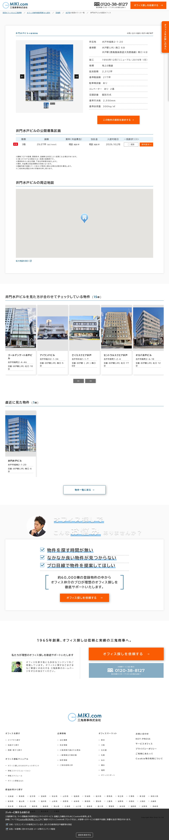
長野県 (66, 806)
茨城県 (87, 801)
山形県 (66, 801)
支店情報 (64, 750)
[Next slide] (90, 386)
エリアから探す (14, 745)
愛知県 (99, 806)
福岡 (104, 775)
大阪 (104, 750)
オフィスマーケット (109, 738)
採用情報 (64, 765)
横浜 (104, 770)
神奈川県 (154, 801)
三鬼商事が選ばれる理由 (70, 755)
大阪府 (142, 806)
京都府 (131, 806)
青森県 (22, 801)
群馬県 (109, 801)
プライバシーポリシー (146, 753)
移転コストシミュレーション (19, 775)
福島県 (76, 801)
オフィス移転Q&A (16, 785)
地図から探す (13, 750)
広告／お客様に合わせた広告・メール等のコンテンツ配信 (32, 829)
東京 (104, 745)
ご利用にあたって (145, 758)
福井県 (44, 806)
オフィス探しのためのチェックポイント (23, 770)
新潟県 (11, 806)
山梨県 (55, 806)
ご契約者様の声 (67, 770)
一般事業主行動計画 (69, 760)
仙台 (104, 765)
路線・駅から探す (15, 755)
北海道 (11, 801)
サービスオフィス (144, 748)
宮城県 (44, 801)
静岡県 (87, 806)
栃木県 (99, 801)
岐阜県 (76, 806)
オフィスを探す (12, 738)
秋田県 (55, 801)
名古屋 (105, 755)
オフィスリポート (109, 780)
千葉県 (131, 801)
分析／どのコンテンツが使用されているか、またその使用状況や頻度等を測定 (40, 824)
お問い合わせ (143, 738)
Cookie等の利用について (29, 819)
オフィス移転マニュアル (16, 764)
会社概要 (64, 745)
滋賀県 (120, 806)
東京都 (142, 801)
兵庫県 (153, 806)
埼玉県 (120, 801)
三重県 (109, 806)
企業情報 (62, 738)
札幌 (104, 760)
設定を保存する (84, 835)
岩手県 (33, 801)
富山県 (22, 806)
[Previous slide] (78, 386)
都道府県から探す (14, 794)
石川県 (33, 806)
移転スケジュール (15, 780)
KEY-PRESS (143, 743)
